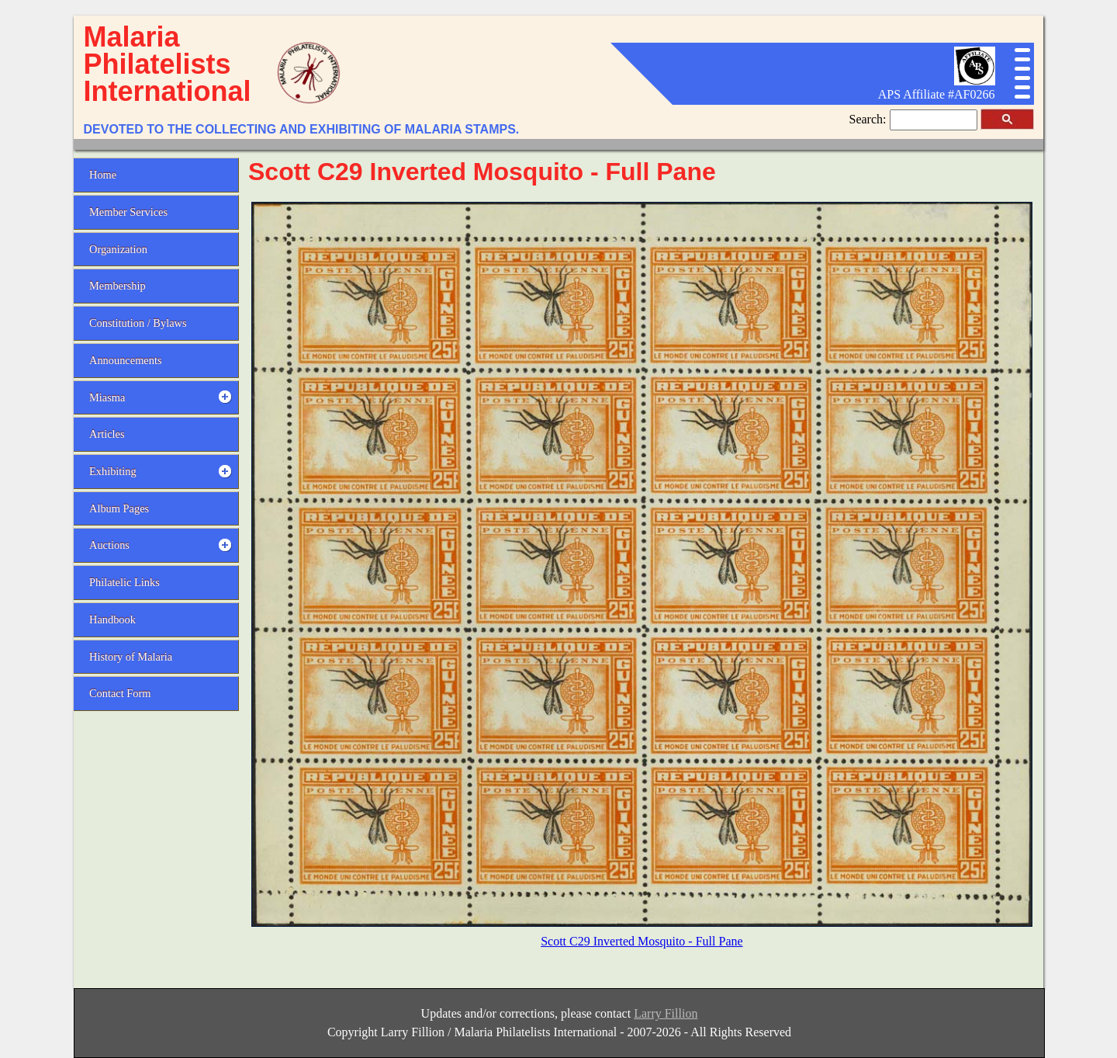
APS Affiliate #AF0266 (936, 94)
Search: (869, 119)
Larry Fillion (665, 1013)
